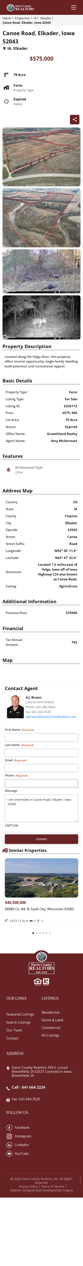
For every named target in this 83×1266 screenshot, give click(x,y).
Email (16, 760)
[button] (33, 933)
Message (11, 791)
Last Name (19, 745)
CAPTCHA (11, 825)
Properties (22, 18)
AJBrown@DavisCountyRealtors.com (51, 717)
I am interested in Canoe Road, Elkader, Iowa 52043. (41, 808)
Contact (12, 1038)
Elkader (45, 18)
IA (35, 18)
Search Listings (18, 1022)
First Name (19, 730)
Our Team (14, 1030)
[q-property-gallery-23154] (41, 156)
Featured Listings (20, 1014)
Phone (16, 775)
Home (7, 18)
